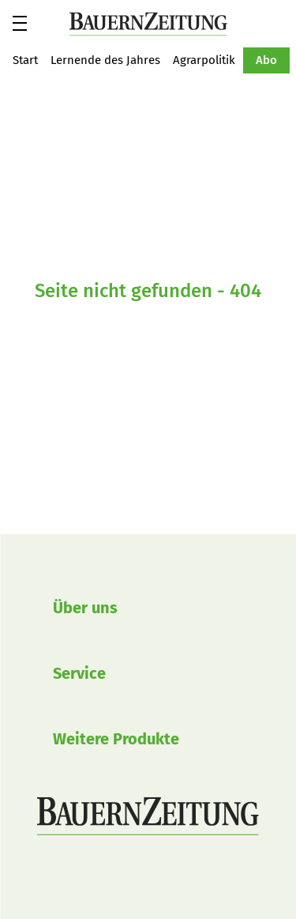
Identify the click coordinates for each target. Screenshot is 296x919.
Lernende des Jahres (105, 60)
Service (79, 673)
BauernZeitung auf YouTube (102, 879)
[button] (19, 23)
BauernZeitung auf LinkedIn (130, 879)
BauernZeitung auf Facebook (45, 879)
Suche (282, 23)
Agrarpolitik (204, 60)
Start (25, 60)
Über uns (85, 608)
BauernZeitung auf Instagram (73, 879)
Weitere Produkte (116, 739)
